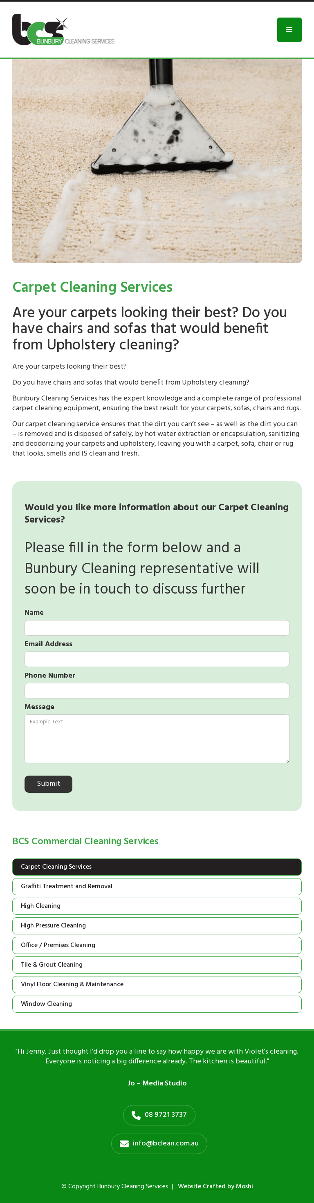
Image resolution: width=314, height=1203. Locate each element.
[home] (63, 29)
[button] (289, 30)
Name (34, 613)
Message (39, 707)
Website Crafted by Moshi (215, 1186)
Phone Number (50, 676)
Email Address (48, 644)
